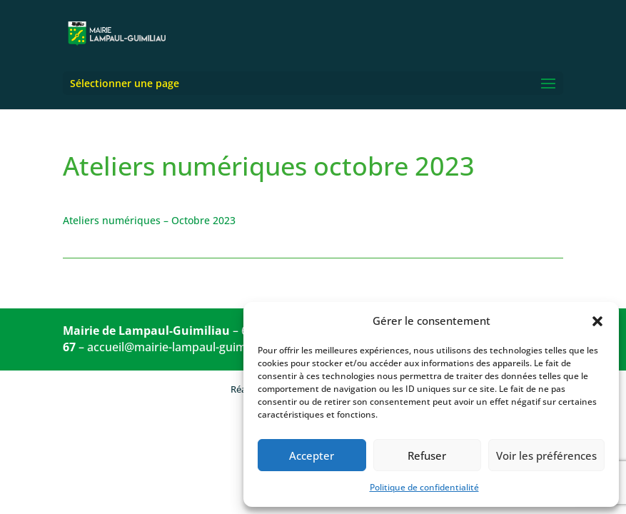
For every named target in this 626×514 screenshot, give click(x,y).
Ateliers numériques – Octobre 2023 (149, 220)
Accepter (311, 455)
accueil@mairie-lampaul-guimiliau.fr (184, 347)
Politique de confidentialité (424, 487)
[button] (597, 321)
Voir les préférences (546, 455)
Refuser (427, 455)
